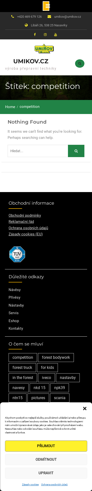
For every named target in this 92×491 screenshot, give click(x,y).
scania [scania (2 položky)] (60, 397)
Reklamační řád (21, 221)
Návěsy (15, 290)
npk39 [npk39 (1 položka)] (59, 387)
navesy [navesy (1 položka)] (19, 387)
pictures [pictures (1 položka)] (38, 397)
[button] (84, 408)
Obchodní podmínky (25, 215)
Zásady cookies (30, 484)
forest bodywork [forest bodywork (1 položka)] (56, 357)
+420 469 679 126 (29, 16)
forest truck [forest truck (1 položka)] (22, 367)
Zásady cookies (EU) (26, 234)
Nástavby (16, 305)
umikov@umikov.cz (67, 16)
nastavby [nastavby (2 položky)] (68, 377)
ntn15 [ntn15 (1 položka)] (18, 397)
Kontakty (16, 328)
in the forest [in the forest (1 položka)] (23, 377)
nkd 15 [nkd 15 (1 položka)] (39, 387)
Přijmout (46, 446)
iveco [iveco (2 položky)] (46, 377)
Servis (14, 313)
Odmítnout (46, 459)
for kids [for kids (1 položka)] (47, 367)
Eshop (14, 321)
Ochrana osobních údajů (54, 484)
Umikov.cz (30, 61)
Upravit (46, 473)
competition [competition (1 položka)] (23, 357)
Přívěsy (14, 297)
